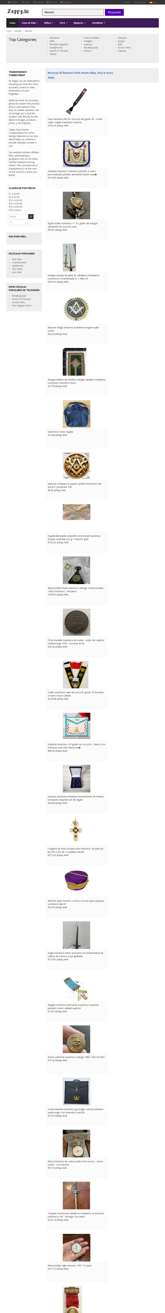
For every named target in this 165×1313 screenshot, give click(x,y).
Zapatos (122, 50)
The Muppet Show (21, 299)
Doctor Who (124, 47)
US (7, 1289)
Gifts (52, 41)
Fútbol (53, 54)
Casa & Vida (30, 22)
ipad (120, 44)
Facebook (38, 2)
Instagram (66, 2)
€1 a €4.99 (14, 193)
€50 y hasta (15, 210)
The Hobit (17, 262)
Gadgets (88, 41)
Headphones (56, 47)
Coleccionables (91, 37)
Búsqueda (114, 12)
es (153, 2)
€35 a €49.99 (15, 206)
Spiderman (17, 259)
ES (71, 1286)
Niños (48, 22)
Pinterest (52, 2)
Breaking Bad (91, 47)
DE (67, 1286)
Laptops (88, 44)
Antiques (122, 37)
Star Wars (17, 253)
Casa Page (50, 1266)
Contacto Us (51, 1263)
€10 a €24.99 (15, 200)
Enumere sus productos (57, 1269)
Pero (63, 22)
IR (33, 216)
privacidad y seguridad (32, 1286)
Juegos (121, 41)
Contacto (127, 2)
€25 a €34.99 (15, 203)
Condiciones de (13, 1286)
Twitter (26, 2)
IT (75, 1286)
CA (12, 1289)
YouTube (13, 2)
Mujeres (80, 22)
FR (62, 1286)
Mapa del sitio (140, 2)
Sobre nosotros (53, 1259)
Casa (12, 22)
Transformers (19, 256)
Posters (88, 50)
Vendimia (98, 22)
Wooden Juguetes (59, 44)
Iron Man (17, 266)
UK (58, 1286)
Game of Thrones (59, 50)
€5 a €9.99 (14, 197)
